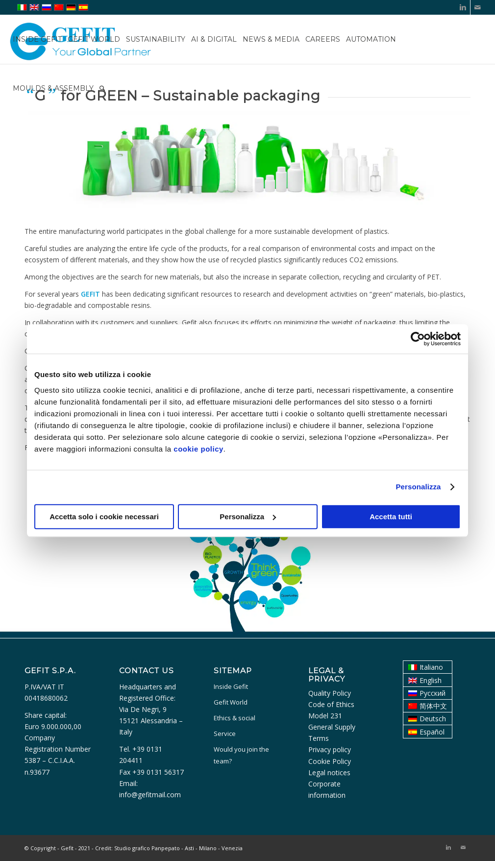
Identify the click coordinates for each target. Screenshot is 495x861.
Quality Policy (329, 693)
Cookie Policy (329, 761)
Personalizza (418, 486)
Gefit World (231, 702)
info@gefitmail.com (150, 794)
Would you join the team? (241, 755)
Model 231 (325, 715)
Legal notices (329, 772)
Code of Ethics (331, 704)
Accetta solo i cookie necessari (104, 516)
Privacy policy (329, 749)
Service (225, 733)
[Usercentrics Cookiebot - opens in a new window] (418, 338)
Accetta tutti (391, 516)
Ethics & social (234, 717)
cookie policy (198, 449)
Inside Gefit (231, 686)
